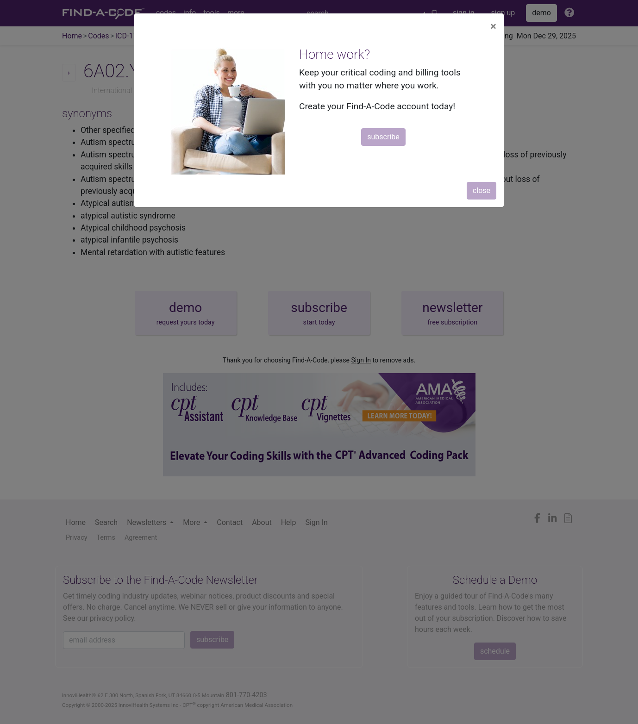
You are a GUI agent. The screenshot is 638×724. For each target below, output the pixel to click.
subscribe (383, 136)
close (481, 190)
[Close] (493, 26)
